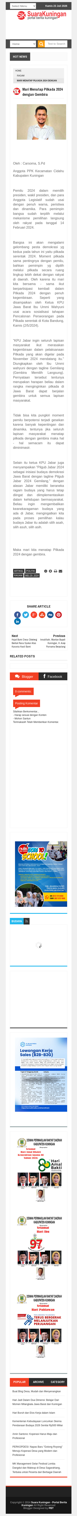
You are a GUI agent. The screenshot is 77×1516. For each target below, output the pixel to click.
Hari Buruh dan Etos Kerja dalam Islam (34, 1412)
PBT (51, 1508)
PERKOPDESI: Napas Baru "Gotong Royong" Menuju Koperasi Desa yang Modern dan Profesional (38, 1451)
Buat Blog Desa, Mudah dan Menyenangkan (37, 1391)
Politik (30, 571)
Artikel (19, 571)
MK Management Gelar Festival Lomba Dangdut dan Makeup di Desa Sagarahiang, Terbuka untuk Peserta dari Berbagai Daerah (37, 1468)
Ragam (21, 76)
